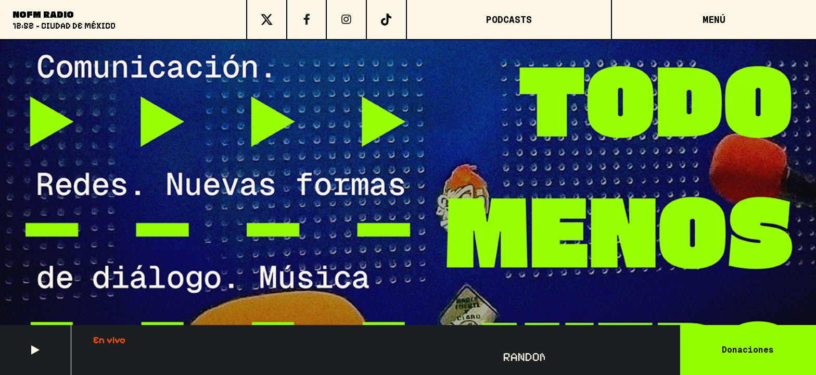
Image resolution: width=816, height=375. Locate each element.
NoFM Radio (43, 14)
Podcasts (509, 20)
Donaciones (748, 349)
